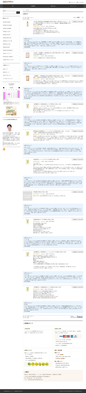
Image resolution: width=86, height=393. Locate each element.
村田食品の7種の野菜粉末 (8, 50)
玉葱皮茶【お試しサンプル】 (8, 59)
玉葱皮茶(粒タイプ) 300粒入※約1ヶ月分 (43, 219)
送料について (5, 69)
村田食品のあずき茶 (6, 34)
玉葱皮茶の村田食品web (8, 1)
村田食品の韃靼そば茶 (7, 37)
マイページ (73, 2)
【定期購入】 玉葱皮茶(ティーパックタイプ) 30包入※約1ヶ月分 (49, 251)
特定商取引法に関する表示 (18, 391)
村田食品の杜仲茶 (6, 47)
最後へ (28, 18)
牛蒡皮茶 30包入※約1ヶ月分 (40, 191)
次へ (26, 18)
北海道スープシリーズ (7, 53)
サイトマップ (73, 6)
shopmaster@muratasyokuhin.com (35, 379)
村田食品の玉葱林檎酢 (7, 28)
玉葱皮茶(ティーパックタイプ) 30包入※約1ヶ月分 (46, 159)
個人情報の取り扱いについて (8, 391)
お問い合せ (53, 6)
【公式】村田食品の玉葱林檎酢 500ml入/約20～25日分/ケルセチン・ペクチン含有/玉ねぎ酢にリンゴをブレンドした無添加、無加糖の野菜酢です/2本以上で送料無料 (52, 23)
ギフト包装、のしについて (8, 78)
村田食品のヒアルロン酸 (7, 40)
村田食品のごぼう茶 (6, 31)
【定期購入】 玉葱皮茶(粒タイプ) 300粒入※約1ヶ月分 (47, 104)
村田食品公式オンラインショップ (8, 2)
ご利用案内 (33, 6)
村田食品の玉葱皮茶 (6, 22)
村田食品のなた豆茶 (6, 44)
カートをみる (80, 2)
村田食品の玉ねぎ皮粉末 (7, 25)
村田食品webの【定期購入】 (8, 56)
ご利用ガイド (6, 65)
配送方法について (6, 72)
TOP (13, 6)
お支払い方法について (7, 75)
